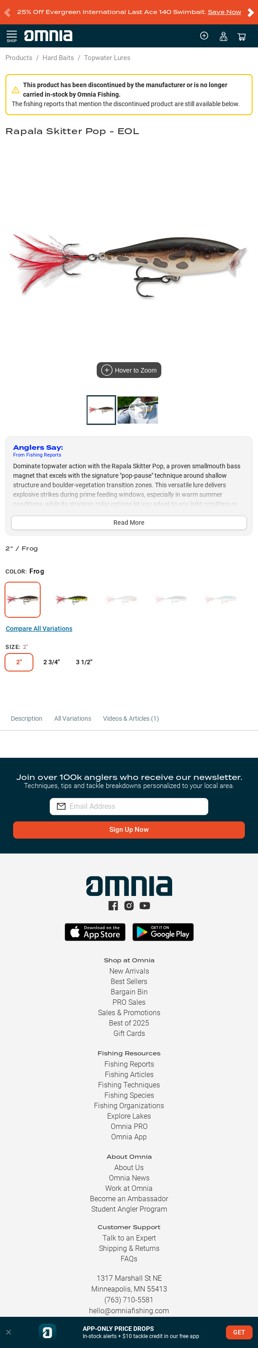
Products (19, 58)
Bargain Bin (129, 992)
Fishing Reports (129, 1064)
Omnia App (129, 1137)
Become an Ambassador (129, 1198)
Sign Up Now (129, 830)
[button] (8, 1332)
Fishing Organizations (129, 1105)
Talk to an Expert (129, 1238)
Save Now (224, 12)
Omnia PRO (129, 1126)
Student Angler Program (129, 1209)
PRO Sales (129, 1002)
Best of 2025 (129, 1023)
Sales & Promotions (129, 1012)
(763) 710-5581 (129, 1300)
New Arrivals (129, 971)
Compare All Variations (39, 628)
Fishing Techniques (129, 1085)
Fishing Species (129, 1095)
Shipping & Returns (129, 1248)
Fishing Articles (129, 1074)
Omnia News (129, 1178)
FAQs (129, 1259)
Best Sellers (129, 981)
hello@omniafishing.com (129, 1310)
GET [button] (239, 1332)
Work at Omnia (129, 1188)
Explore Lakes (129, 1116)
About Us (129, 1167)
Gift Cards (129, 1033)
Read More (129, 522)
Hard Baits (58, 58)
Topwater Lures (107, 58)
